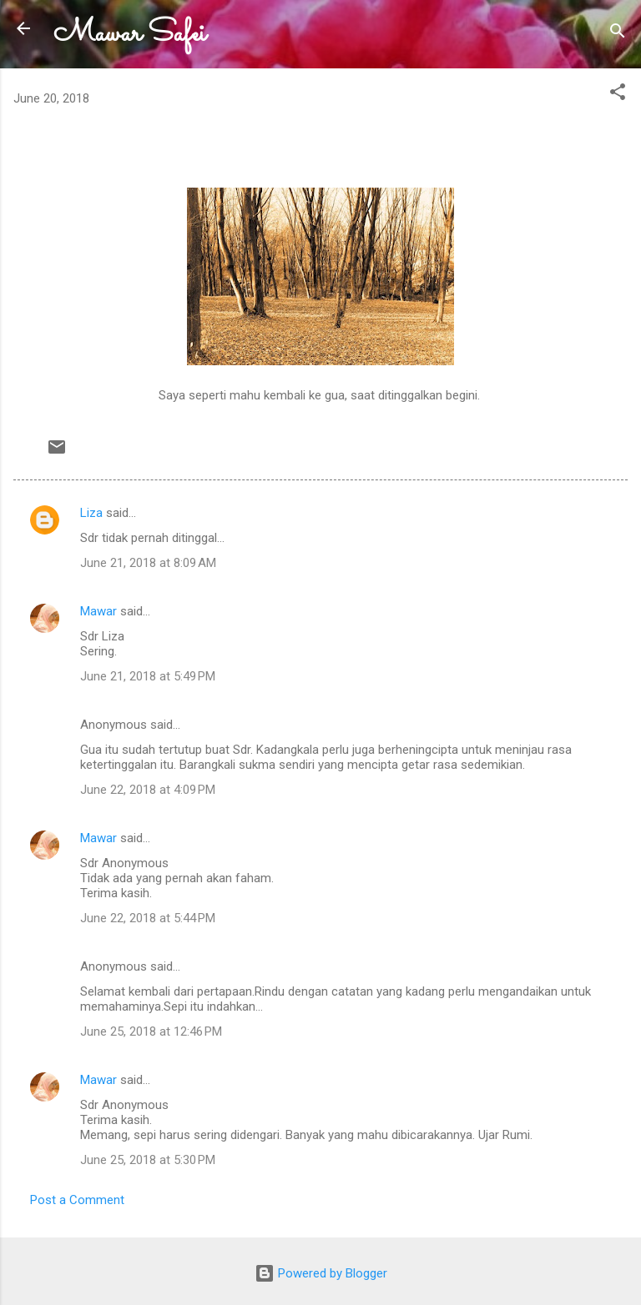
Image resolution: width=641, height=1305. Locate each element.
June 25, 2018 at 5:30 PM (147, 1159)
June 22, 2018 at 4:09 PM (147, 789)
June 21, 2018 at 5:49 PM (147, 676)
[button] (618, 95)
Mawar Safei (129, 34)
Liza (91, 512)
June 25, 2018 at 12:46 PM (151, 1031)
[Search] (618, 33)
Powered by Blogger (321, 1273)
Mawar (98, 611)
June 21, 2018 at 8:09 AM (148, 562)
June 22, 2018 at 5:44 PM (147, 918)
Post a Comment (77, 1199)
